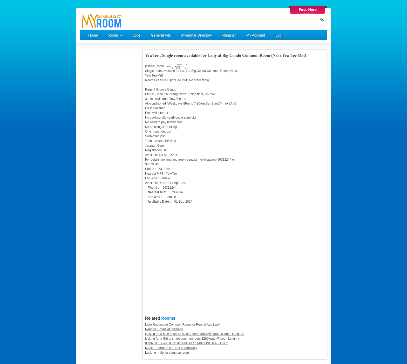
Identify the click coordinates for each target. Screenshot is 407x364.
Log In (280, 35)
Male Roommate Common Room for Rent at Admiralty (182, 324)
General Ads (161, 35)
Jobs (137, 35)
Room (113, 35)
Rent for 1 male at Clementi (164, 329)
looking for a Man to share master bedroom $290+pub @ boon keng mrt (194, 334)
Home (93, 35)
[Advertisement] (101, 127)
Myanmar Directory (196, 35)
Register (229, 35)
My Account (255, 35)
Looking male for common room (167, 352)
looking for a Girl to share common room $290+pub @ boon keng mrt (192, 338)
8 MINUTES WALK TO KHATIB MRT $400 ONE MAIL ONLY (186, 343)
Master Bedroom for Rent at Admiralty (171, 348)
